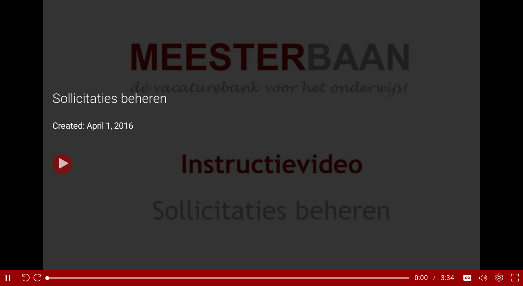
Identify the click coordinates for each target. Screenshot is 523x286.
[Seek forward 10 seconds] (39, 278)
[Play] (62, 164)
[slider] (228, 278)
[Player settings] (499, 278)
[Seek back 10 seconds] (24, 278)
